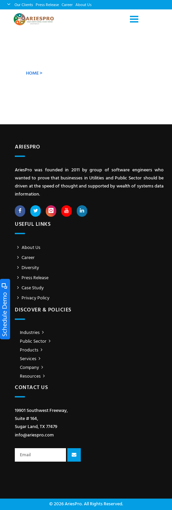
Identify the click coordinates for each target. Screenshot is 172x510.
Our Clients (23, 5)
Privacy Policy (32, 298)
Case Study (29, 288)
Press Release (47, 5)
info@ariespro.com (34, 435)
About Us (83, 5)
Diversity (27, 268)
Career (67, 5)
